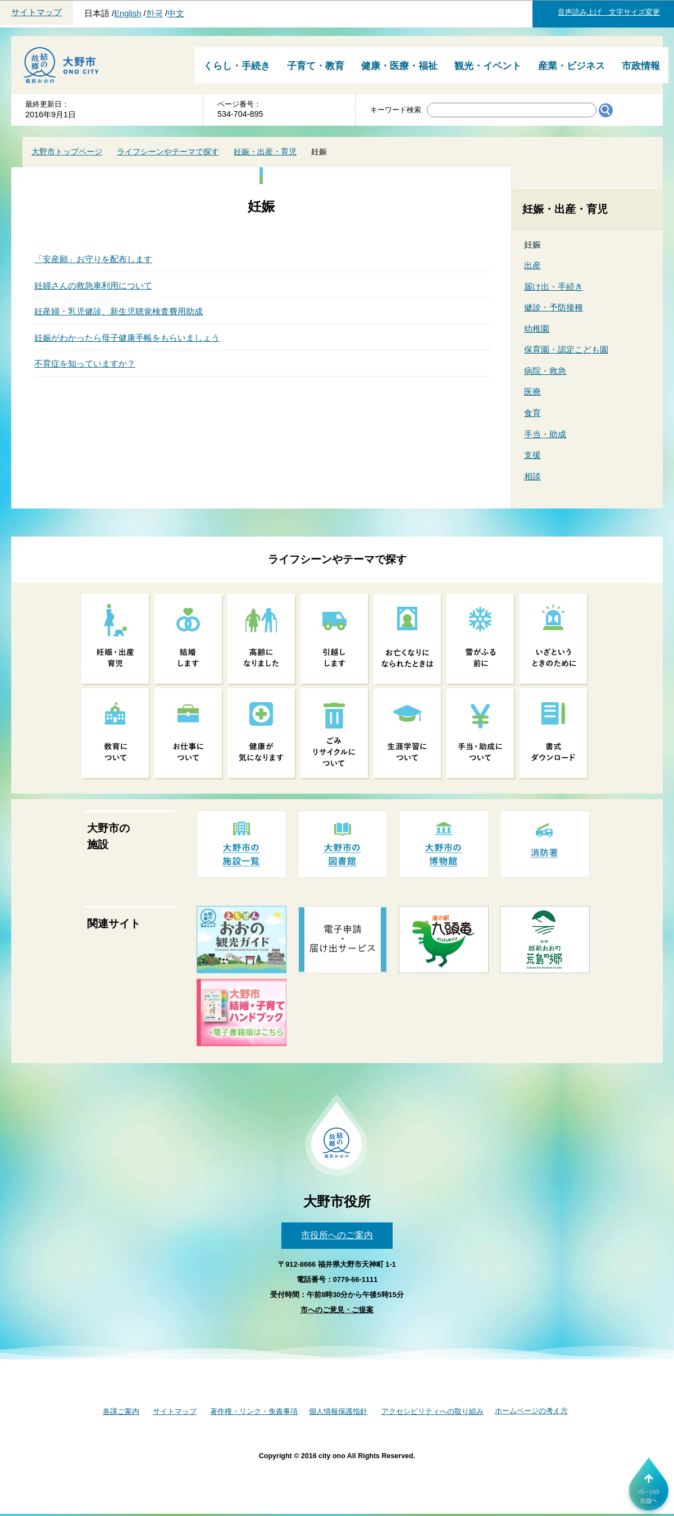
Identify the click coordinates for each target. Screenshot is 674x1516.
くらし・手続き (236, 66)
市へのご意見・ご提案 (337, 1310)
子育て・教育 (315, 66)
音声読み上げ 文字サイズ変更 (609, 12)
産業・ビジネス (571, 66)
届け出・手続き (553, 286)
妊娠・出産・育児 (265, 151)
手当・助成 (545, 434)
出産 (532, 265)
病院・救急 (545, 370)
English (127, 13)
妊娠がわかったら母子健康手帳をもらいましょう (127, 337)
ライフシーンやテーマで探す (168, 151)
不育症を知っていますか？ (84, 363)
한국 (154, 13)
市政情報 (641, 66)
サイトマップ (36, 12)
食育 (532, 413)
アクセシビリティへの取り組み (432, 1411)
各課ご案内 (121, 1411)
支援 (532, 455)
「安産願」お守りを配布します (93, 259)
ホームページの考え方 (531, 1411)
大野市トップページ (66, 151)
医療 (532, 391)
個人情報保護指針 (338, 1411)
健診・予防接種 (553, 307)
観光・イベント (487, 66)
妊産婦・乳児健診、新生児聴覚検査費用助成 (118, 311)
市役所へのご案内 (337, 1235)
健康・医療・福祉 (399, 66)
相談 (532, 476)
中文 (175, 13)
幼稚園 (536, 328)
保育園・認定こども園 (566, 349)
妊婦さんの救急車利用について (93, 285)
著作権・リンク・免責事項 (254, 1411)
